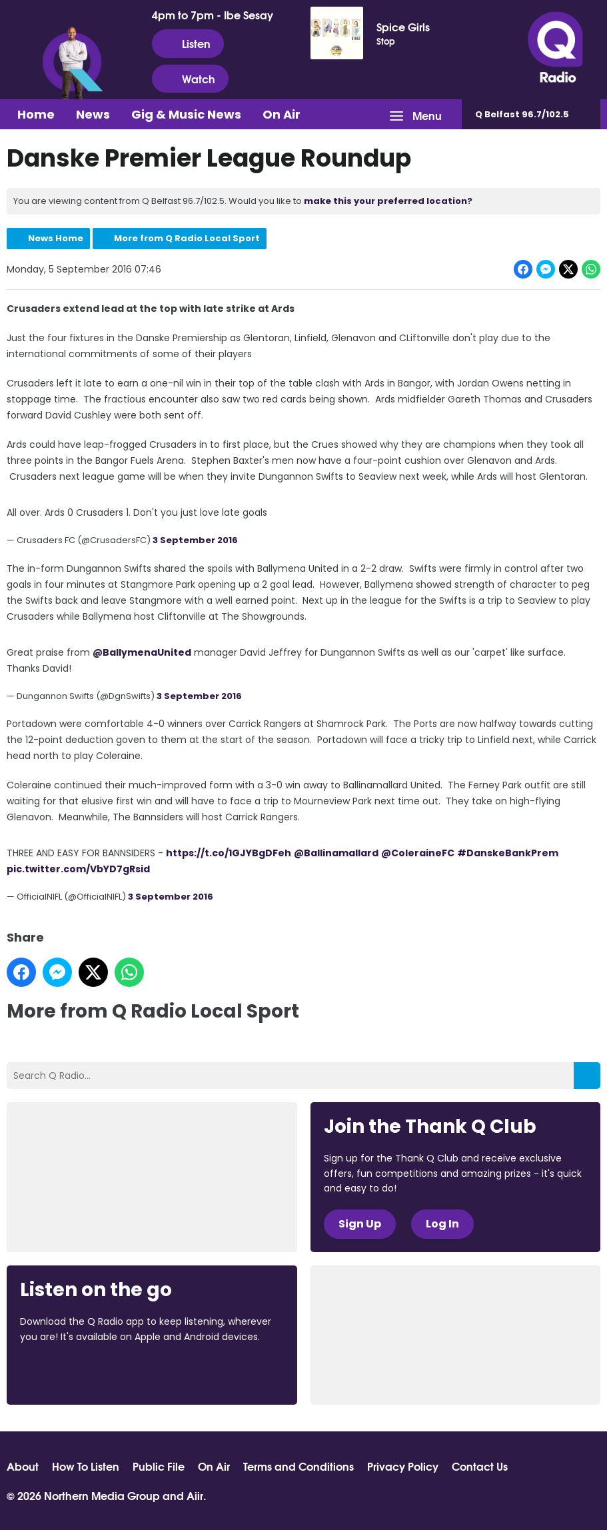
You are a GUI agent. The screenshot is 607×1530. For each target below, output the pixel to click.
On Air (282, 114)
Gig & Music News (186, 114)
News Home (55, 238)
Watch (190, 78)
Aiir (195, 1495)
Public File (159, 1466)
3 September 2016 (195, 540)
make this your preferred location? (388, 201)
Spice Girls (403, 27)
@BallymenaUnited (142, 651)
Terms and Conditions (298, 1466)
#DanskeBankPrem (507, 853)
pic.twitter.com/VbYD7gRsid (78, 869)
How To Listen (85, 1466)
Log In (442, 1223)
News (93, 114)
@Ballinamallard (336, 853)
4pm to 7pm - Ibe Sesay (212, 15)
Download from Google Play (183, 1372)
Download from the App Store (72, 1372)
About (23, 1466)
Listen (188, 43)
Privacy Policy (402, 1466)
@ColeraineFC (417, 853)
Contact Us (480, 1466)
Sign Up (359, 1223)
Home (36, 114)
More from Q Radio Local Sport (187, 238)
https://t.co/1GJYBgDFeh (228, 853)
